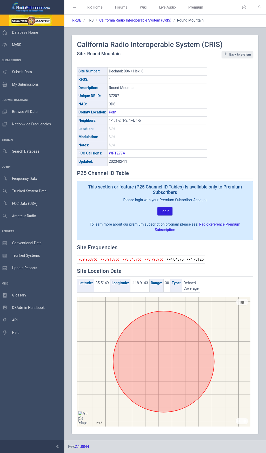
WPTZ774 (119, 153)
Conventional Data (22, 243)
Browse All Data (20, 112)
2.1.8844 (84, 446)
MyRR (12, 45)
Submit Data (17, 72)
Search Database (21, 151)
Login (166, 211)
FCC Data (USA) (20, 203)
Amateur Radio (19, 216)
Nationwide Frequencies (27, 124)
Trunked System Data (24, 191)
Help (11, 332)
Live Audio (170, 7)
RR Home (97, 7)
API (10, 320)
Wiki (145, 7)
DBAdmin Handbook (23, 308)
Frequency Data (20, 179)
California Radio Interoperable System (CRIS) (138, 20)
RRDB (79, 20)
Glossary (14, 295)
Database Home (20, 32)
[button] (244, 7)
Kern (115, 112)
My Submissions (20, 84)
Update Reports (20, 268)
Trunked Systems (21, 255)
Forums (123, 7)
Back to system (237, 54)
